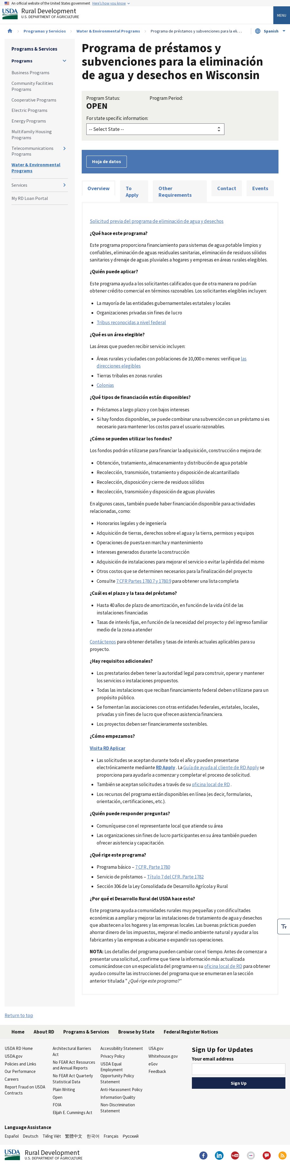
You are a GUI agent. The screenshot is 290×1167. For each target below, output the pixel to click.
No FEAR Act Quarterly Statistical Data (73, 1078)
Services (19, 185)
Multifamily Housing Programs (32, 134)
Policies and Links (20, 1064)
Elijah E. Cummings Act (72, 1112)
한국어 (93, 1136)
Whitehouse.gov (163, 1056)
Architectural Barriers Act (72, 1051)
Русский (130, 1136)
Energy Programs (29, 121)
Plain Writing (64, 1089)
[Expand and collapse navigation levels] (64, 60)
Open (57, 1097)
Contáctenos (103, 642)
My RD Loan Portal (30, 198)
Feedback (157, 1071)
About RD (44, 1032)
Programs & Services (34, 49)
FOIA (57, 1104)
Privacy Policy (112, 1056)
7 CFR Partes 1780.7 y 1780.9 (143, 581)
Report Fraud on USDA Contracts (25, 1090)
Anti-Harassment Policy (121, 1089)
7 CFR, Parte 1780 (152, 867)
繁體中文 (73, 1136)
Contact (226, 188)
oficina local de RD (211, 784)
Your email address (213, 1059)
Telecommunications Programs (33, 151)
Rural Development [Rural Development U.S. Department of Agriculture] (45, 15)
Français (111, 1136)
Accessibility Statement (121, 1048)
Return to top (19, 1015)
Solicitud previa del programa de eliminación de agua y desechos (157, 221)
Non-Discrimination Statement (117, 1107)
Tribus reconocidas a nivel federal (131, 322)
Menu (281, 15)
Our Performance (20, 1071)
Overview (98, 188)
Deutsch (30, 1136)
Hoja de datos (106, 161)
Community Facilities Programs (32, 86)
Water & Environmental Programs (108, 31)
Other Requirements (175, 191)
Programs (22, 61)
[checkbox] (283, 925)
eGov (153, 1064)
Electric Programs (29, 110)
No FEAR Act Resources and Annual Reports (74, 1065)
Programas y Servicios (45, 31)
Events (260, 188)
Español (12, 1136)
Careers (12, 1079)
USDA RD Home (19, 1048)
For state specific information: (117, 118)
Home (18, 1032)
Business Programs (30, 72)
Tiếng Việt (52, 1136)
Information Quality (117, 1097)
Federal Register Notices (191, 1032)
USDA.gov (13, 1056)
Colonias (105, 385)
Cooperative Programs (34, 100)
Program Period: (166, 98)
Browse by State (136, 1032)
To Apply (132, 191)
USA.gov (155, 1048)
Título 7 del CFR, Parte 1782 (175, 877)
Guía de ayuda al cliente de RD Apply (221, 767)
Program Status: (103, 98)
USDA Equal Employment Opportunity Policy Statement (117, 1072)
